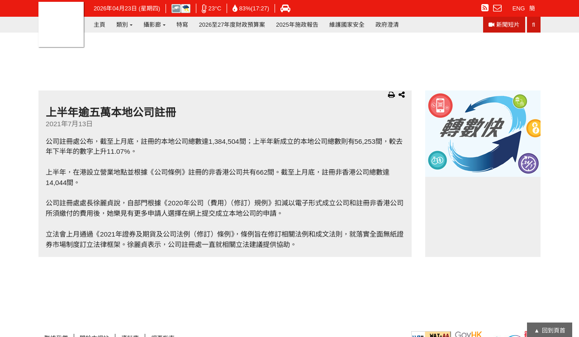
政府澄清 (387, 24)
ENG (519, 8)
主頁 (99, 24)
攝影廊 (152, 24)
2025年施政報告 (297, 24)
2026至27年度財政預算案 (232, 24)
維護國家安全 (347, 24)
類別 (122, 24)
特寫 (182, 24)
